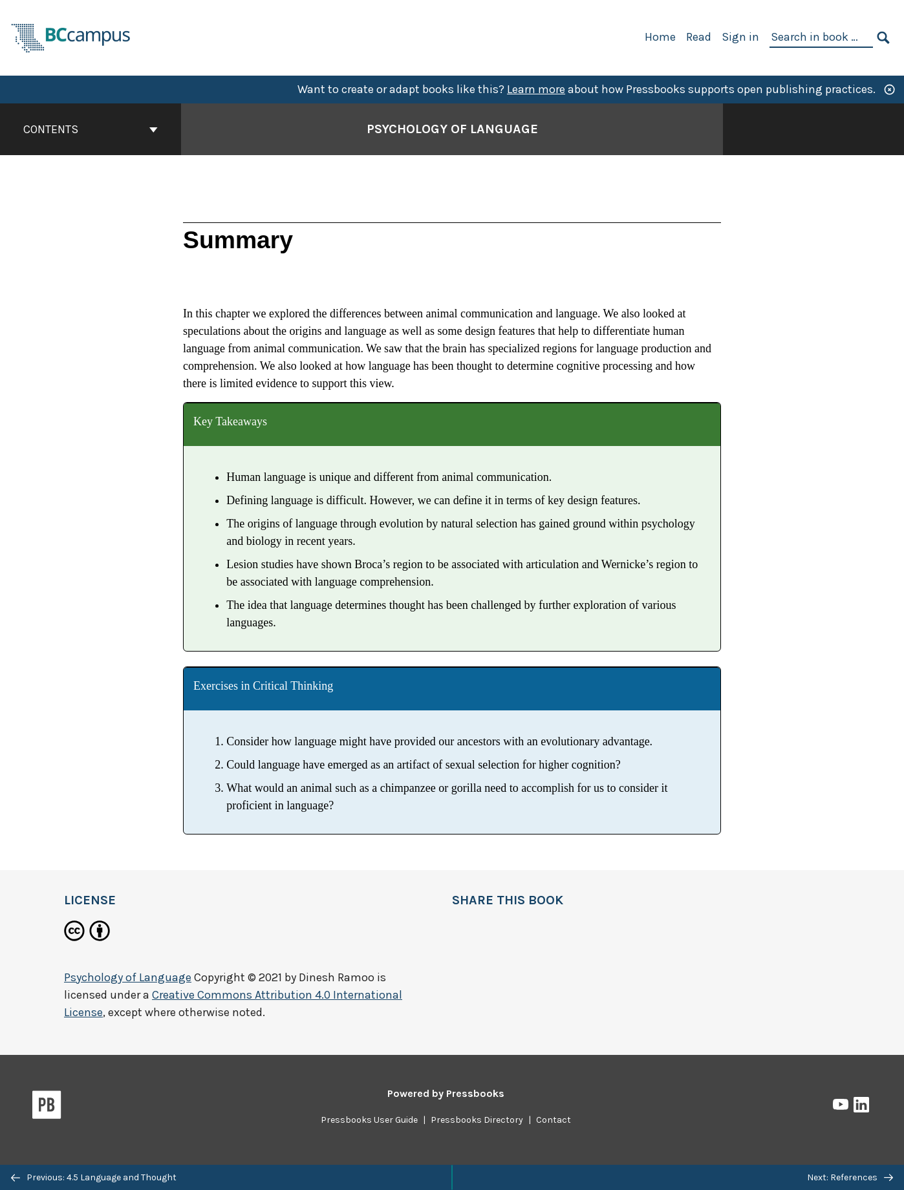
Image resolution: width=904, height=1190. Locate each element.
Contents (90, 129)
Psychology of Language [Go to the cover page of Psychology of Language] (452, 129)
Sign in (740, 37)
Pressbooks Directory (477, 1119)
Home (660, 37)
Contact (553, 1119)
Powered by (445, 1093)
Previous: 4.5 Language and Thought (94, 1177)
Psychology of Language (127, 977)
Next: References (850, 1177)
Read (698, 37)
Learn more (536, 89)
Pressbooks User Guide (369, 1119)
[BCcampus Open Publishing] (71, 36)
